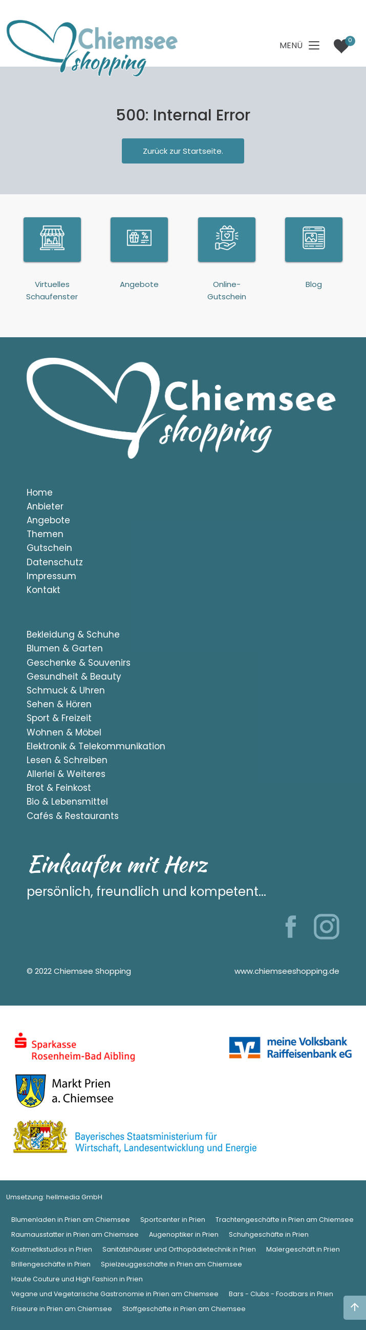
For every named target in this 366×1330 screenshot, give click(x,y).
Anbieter (45, 506)
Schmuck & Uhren (66, 690)
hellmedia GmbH (74, 1197)
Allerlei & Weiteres (66, 774)
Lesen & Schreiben (67, 760)
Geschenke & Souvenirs (79, 663)
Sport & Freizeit (59, 718)
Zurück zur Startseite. (183, 151)
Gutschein (49, 548)
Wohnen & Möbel (64, 732)
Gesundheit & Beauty (74, 676)
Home (40, 492)
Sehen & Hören (59, 704)
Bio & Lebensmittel (67, 801)
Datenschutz (55, 562)
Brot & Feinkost (59, 788)
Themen (45, 534)
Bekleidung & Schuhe (73, 634)
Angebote (48, 520)
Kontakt (43, 590)
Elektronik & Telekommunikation (96, 746)
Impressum (51, 576)
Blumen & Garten (65, 648)
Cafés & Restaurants (73, 816)
